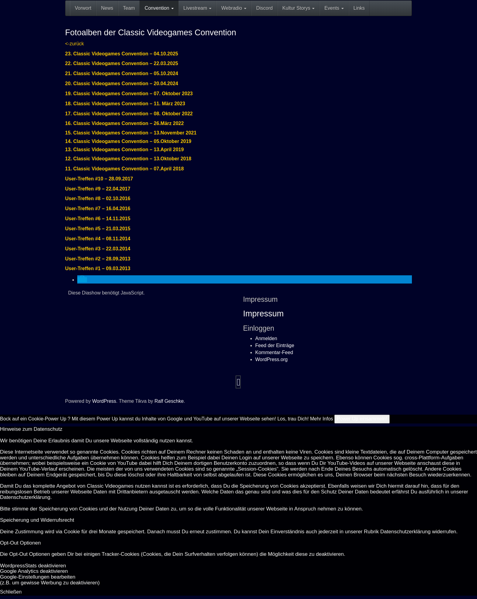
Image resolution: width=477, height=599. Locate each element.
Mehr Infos (321, 418)
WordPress (104, 401)
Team (129, 8)
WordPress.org (271, 359)
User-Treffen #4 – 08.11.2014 (97, 238)
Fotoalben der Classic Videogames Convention (150, 32)
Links (359, 8)
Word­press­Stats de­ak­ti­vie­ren (33, 566)
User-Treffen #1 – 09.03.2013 (97, 268)
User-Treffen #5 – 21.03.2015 (97, 228)
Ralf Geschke (169, 401)
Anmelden (266, 338)
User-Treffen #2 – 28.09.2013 (97, 258)
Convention (158, 8)
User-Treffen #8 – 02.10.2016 (97, 198)
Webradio (233, 8)
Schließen (11, 591)
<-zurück (74, 43)
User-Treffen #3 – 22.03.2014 (97, 248)
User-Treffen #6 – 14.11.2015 (97, 218)
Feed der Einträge (274, 345)
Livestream (197, 8)
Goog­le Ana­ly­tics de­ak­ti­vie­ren (34, 571)
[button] (82, 279)
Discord (264, 8)
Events (333, 8)
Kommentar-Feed (274, 352)
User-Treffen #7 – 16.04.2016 (97, 208)
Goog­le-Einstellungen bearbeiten (37, 577)
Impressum (263, 313)
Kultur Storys (298, 8)
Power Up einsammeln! (362, 418)
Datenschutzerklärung (25, 497)
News (107, 8)
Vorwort (83, 8)
